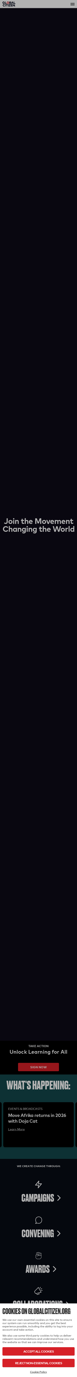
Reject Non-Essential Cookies (38, 1363)
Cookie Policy (38, 1372)
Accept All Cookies (38, 1351)
